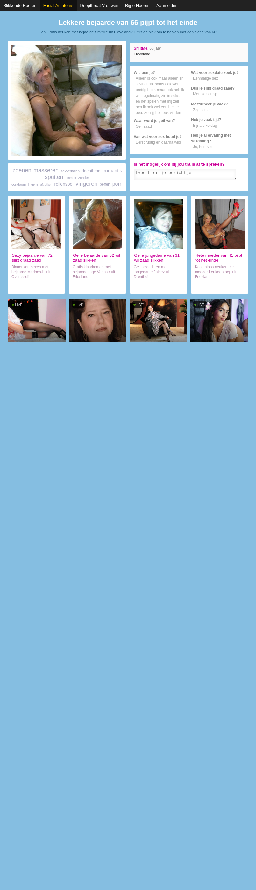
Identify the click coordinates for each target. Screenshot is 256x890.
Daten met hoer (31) (158, 286)
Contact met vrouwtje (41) (219, 286)
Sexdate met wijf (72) (36, 286)
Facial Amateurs (58, 5)
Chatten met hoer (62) (97, 286)
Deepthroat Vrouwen (99, 5)
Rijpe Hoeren (137, 5)
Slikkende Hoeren (20, 5)
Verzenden (233, 186)
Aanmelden (167, 5)
